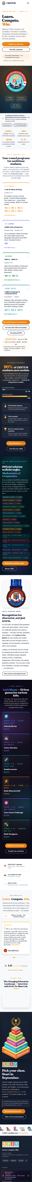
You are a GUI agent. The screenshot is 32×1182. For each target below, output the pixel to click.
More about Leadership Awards (15, 675)
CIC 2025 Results (21, 126)
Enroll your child (16, 450)
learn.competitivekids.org (11, 1092)
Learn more (7, 126)
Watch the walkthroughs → (15, 564)
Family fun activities (16, 852)
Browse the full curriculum (16, 329)
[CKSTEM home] (9, 3)
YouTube (21, 1160)
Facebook (5, 1160)
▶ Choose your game (16, 847)
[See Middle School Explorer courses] (16, 236)
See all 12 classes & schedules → (16, 323)
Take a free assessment (14, 1117)
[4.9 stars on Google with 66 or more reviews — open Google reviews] (16, 917)
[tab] (9, 958)
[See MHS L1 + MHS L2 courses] (16, 269)
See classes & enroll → (14, 1111)
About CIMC (9, 570)
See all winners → (16, 444)
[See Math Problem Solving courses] (16, 202)
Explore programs (16, 44)
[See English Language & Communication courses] (16, 302)
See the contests (16, 50)
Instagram (13, 1160)
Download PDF (17, 334)
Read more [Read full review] (16, 946)
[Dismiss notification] (28, 1175)
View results (21, 1175)
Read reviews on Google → (16, 971)
